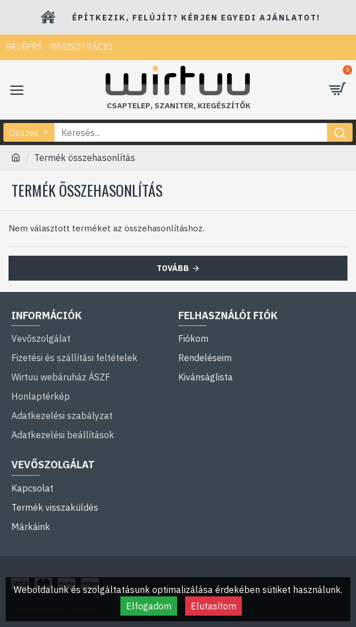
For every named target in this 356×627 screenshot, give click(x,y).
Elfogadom (148, 606)
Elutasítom (213, 606)
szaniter (174, 105)
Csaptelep (128, 105)
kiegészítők (224, 105)
